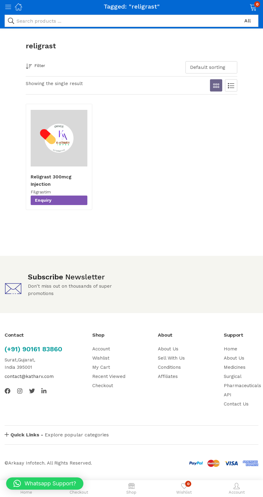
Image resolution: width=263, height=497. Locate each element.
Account (101, 349)
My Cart (101, 367)
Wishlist (100, 358)
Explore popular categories (59, 435)
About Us (168, 349)
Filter (35, 66)
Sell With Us (171, 358)
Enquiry (43, 200)
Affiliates (168, 376)
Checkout (102, 385)
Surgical (233, 376)
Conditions (169, 367)
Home (230, 349)
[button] (245, 7)
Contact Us (236, 404)
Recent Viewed (108, 376)
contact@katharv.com (29, 376)
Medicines (235, 367)
